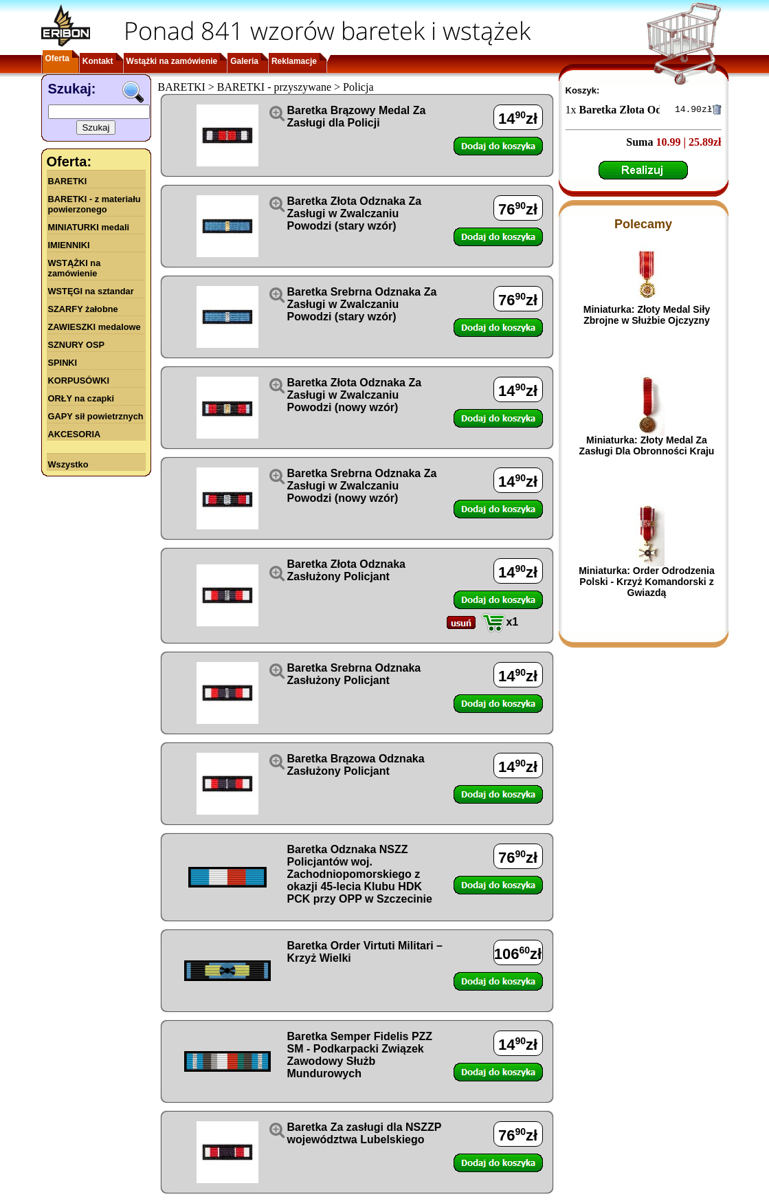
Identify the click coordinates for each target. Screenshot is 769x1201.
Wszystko (68, 464)
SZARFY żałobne (83, 309)
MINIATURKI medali (89, 227)
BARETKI (67, 181)
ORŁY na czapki (81, 398)
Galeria (244, 61)
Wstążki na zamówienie (172, 61)
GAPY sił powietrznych (96, 416)
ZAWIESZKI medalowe (94, 327)
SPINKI (63, 362)
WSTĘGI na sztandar (91, 291)
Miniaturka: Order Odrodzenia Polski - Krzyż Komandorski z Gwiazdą (647, 583)
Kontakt (97, 61)
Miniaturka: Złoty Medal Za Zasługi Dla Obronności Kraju (647, 448)
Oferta (57, 58)
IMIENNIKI (69, 245)
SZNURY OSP (76, 345)
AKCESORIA (74, 434)
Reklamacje (294, 61)
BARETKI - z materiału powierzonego (94, 204)
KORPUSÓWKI (79, 380)
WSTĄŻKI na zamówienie (74, 268)
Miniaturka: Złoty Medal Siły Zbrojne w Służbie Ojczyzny (646, 317)
